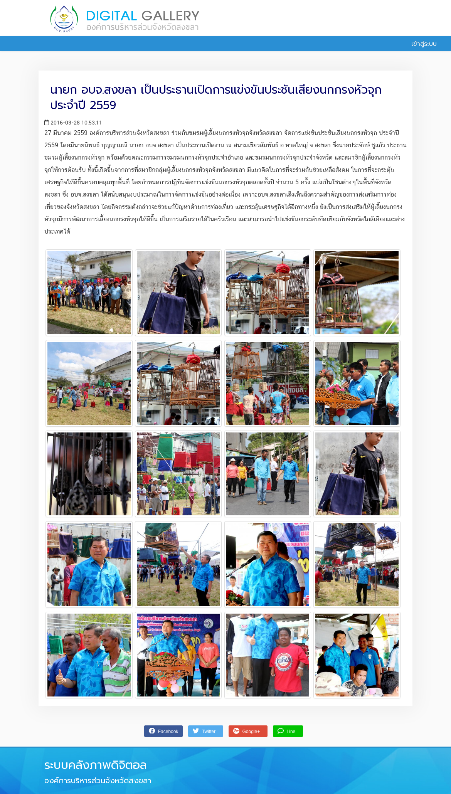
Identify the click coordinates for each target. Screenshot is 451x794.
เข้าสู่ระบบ (420, 44)
